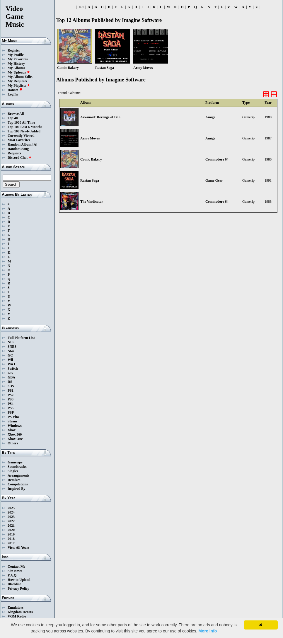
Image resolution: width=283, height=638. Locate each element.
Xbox (12, 430)
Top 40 (13, 118)
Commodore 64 (217, 159)
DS (10, 382)
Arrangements (18, 475)
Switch (13, 368)
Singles (13, 471)
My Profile (16, 55)
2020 (11, 530)
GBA (11, 377)
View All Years (18, 547)
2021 (11, 525)
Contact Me (16, 566)
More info (207, 631)
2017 (11, 543)
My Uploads (19, 72)
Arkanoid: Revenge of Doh (100, 117)
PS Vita (13, 417)
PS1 (10, 390)
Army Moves (90, 138)
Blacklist (14, 584)
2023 (11, 517)
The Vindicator (91, 201)
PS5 (10, 408)
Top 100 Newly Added (24, 131)
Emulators (15, 607)
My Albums (16, 68)
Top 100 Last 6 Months (25, 127)
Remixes (14, 480)
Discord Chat (20, 158)
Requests (14, 153)
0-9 (81, 7)
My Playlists (19, 85)
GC (10, 355)
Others (13, 443)
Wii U (12, 364)
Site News (15, 571)
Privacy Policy (18, 588)
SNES (12, 346)
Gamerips (15, 462)
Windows (15, 426)
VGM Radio (17, 616)
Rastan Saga (89, 180)
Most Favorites (19, 140)
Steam (12, 421)
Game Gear (214, 180)
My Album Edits (20, 77)
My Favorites (18, 59)
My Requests (17, 81)
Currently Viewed (21, 136)
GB (10, 373)
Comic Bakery (91, 159)
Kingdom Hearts (20, 612)
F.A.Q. (12, 575)
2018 (11, 539)
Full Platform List (21, 338)
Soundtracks (17, 467)
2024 (11, 512)
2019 (11, 534)
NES (11, 342)
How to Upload (19, 580)
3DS (11, 386)
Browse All (16, 114)
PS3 (10, 399)
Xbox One (15, 439)
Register (14, 50)
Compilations (18, 484)
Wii (10, 360)
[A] (35, 144)
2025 (11, 508)
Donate (15, 90)
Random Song (18, 149)
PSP (11, 412)
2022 (11, 521)
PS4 (10, 404)
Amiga (210, 117)
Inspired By (16, 489)
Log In (13, 94)
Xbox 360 (15, 434)
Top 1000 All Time (21, 122)
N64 (11, 351)
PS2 (10, 395)
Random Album (20, 144)
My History (16, 64)
